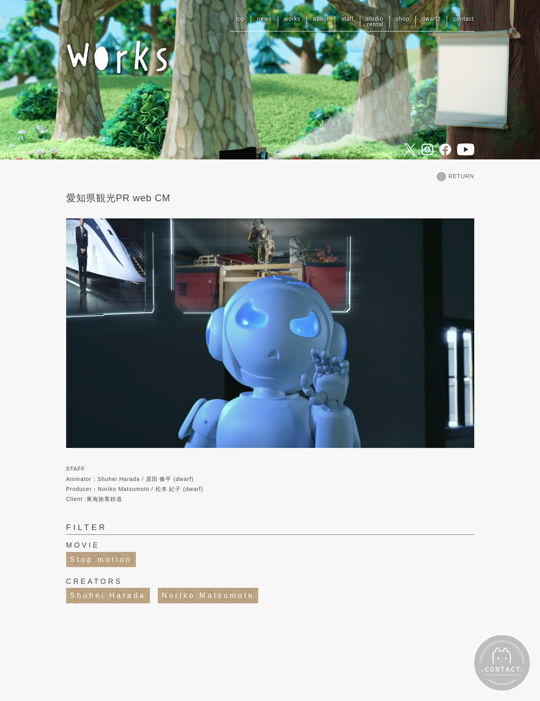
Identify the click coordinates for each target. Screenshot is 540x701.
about (321, 19)
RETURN (455, 176)
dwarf (431, 19)
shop (402, 19)
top (240, 19)
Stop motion (101, 560)
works (292, 19)
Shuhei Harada (108, 595)
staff (347, 19)
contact (463, 19)
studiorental (374, 21)
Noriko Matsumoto (208, 595)
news (264, 19)
